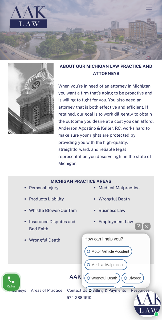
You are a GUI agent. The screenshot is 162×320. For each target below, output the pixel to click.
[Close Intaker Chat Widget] (147, 226)
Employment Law (116, 221)
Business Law (112, 210)
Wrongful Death (44, 240)
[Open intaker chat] (90, 290)
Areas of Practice (46, 290)
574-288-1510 (79, 297)
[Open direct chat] (138, 226)
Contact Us (77, 290)
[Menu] (148, 7)
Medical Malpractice (119, 187)
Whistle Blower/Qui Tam (53, 210)
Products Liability (46, 199)
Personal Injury (44, 187)
